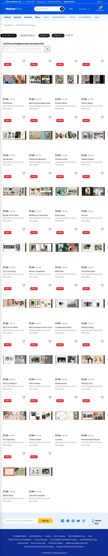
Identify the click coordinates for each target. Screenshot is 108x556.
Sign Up (45, 521)
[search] (47, 49)
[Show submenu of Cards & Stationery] (66, 17)
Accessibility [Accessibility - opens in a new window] (55, 540)
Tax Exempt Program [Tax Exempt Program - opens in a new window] (68, 540)
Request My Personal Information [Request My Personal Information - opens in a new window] (70, 547)
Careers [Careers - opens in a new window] (48, 536)
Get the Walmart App (88, 540)
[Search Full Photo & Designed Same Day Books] (24, 49)
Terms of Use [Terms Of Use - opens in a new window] (22, 543)
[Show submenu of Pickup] (41, 17)
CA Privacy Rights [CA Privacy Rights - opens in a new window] (56, 543)
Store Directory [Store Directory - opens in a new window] (35, 536)
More (97, 17)
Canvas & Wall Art (85, 17)
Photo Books (8, 25)
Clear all (69, 35)
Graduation (28, 17)
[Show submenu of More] (99, 17)
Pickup (37, 17)
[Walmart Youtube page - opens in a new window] (78, 521)
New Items (17, 17)
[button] (15, 61)
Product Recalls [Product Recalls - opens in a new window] (40, 540)
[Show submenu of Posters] (76, 17)
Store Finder (30, 2)
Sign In (99, 2)
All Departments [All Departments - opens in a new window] (19, 536)
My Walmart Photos (54, 2)
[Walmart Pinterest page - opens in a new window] (73, 521)
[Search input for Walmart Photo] (47, 8)
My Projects (41, 2)
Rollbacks (7, 17)
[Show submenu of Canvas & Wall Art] (92, 17)
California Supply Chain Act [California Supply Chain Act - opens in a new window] (77, 543)
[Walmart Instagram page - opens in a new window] (83, 521)
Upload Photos (69, 2)
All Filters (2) (8, 36)
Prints (46, 17)
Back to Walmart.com (12, 2)
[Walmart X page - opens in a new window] (67, 521)
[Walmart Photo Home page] (17, 9)
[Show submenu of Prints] (49, 17)
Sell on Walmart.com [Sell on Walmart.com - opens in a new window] (76, 536)
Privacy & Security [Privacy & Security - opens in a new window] (38, 543)
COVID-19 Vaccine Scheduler (19, 540)
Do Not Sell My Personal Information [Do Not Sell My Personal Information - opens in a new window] (39, 547)
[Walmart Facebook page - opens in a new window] (62, 521)
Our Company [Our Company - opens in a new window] (59, 536)
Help (71, 9)
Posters (72, 17)
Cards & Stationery (58, 17)
